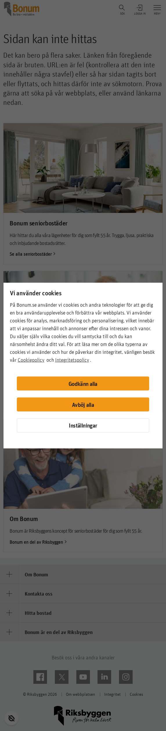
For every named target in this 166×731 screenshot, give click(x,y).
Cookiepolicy (31, 359)
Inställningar (83, 425)
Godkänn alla (83, 383)
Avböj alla (83, 404)
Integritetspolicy (72, 359)
